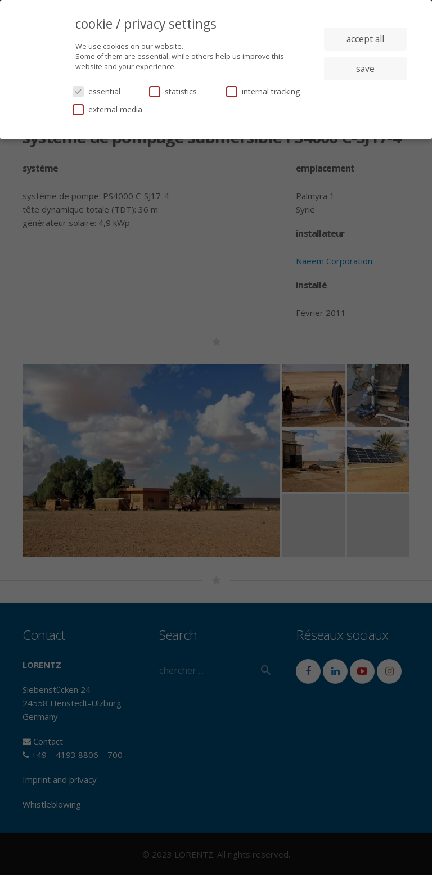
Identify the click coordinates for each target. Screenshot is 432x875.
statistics (173, 91)
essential (96, 91)
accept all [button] (365, 39)
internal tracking (263, 91)
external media (107, 109)
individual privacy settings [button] (365, 91)
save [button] (365, 68)
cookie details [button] (352, 105)
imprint (378, 113)
